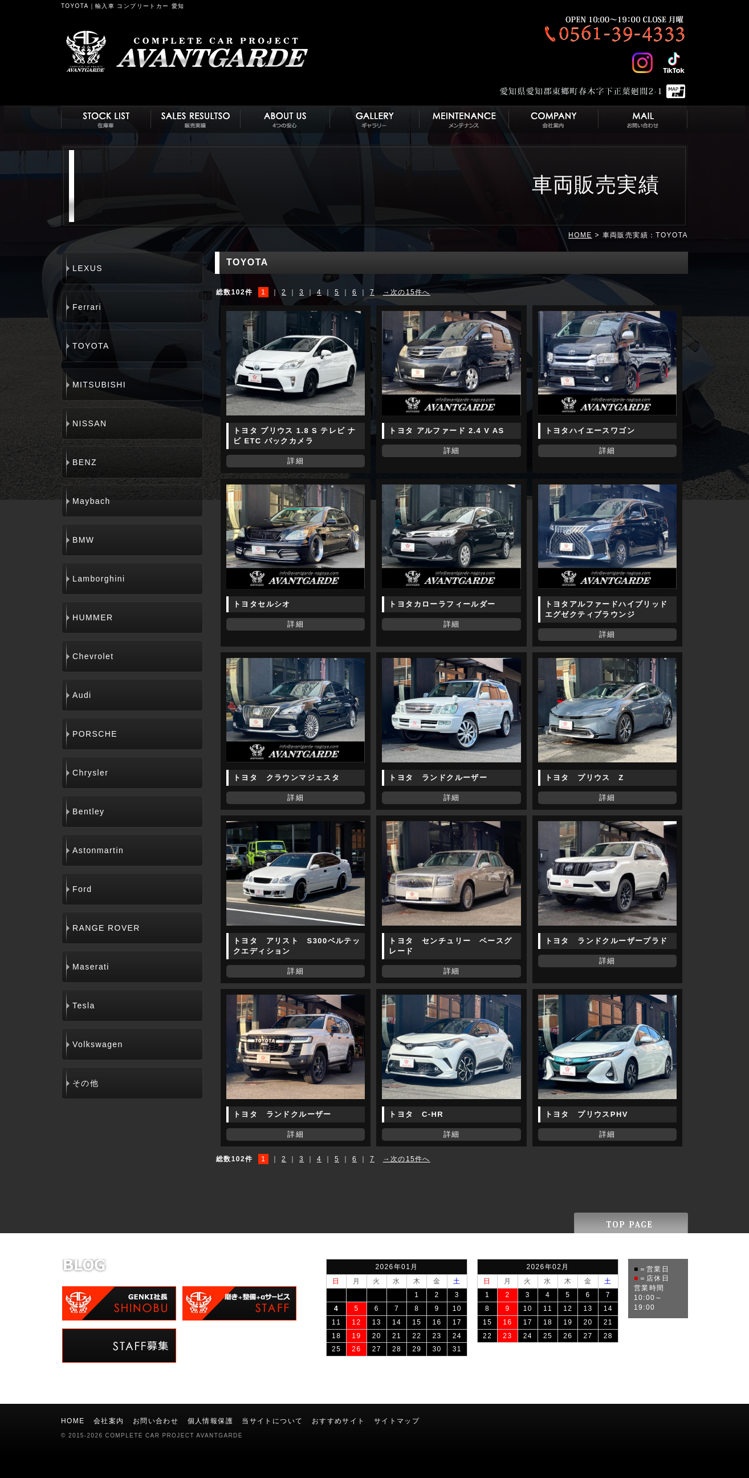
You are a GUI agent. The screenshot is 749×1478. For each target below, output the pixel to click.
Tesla (83, 1005)
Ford (82, 889)
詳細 (295, 461)
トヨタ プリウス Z (584, 777)
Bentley (88, 811)
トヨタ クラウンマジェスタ (286, 777)
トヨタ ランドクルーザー (438, 777)
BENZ (84, 462)
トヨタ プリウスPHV (586, 1114)
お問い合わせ (155, 1421)
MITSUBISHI (99, 384)
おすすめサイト (338, 1421)
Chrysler (90, 772)
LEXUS (87, 268)
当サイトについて (272, 1421)
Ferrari (86, 307)
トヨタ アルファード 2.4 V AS (446, 430)
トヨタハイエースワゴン (590, 430)
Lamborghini (98, 578)
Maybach (91, 501)
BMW (83, 539)
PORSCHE (94, 733)
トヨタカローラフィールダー (442, 604)
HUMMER (92, 617)
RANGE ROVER (106, 927)
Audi (82, 695)
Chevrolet (93, 656)
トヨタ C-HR (416, 1114)
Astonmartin (98, 850)
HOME (580, 235)
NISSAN (89, 423)
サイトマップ (397, 1421)
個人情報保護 (210, 1421)
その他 (85, 1083)
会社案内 (108, 1421)
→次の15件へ (406, 292)
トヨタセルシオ (262, 604)
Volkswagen (97, 1044)
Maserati (90, 966)
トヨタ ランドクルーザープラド (606, 940)
